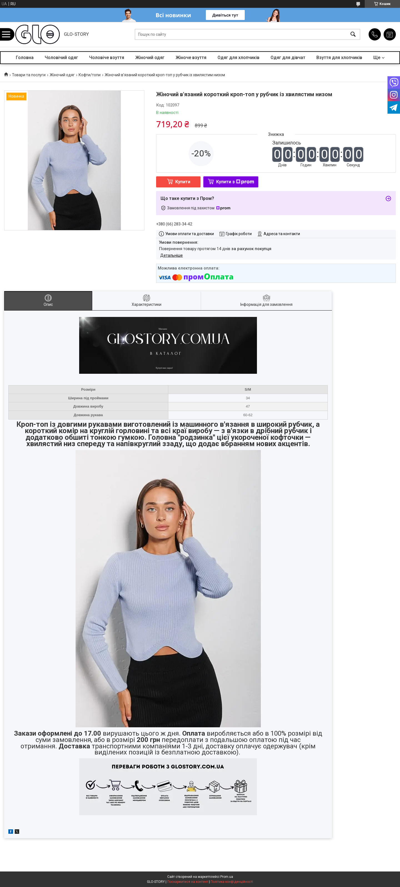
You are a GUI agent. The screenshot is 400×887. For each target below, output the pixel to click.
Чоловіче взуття (106, 57)
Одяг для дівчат (288, 57)
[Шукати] (353, 34)
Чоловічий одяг (61, 57)
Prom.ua (226, 877)
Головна (25, 57)
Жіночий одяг (149, 57)
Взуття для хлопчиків (339, 57)
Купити (182, 181)
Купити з (235, 181)
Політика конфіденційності (232, 882)
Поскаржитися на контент (187, 882)
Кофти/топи (90, 75)
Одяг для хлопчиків (238, 57)
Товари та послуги (29, 75)
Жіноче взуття (191, 57)
